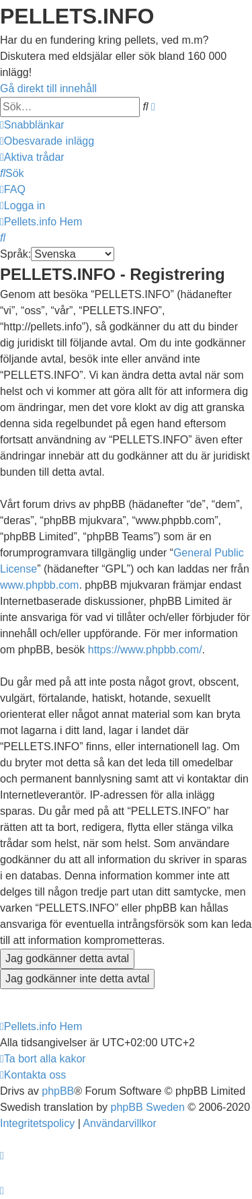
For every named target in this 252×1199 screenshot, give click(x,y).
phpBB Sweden (148, 1107)
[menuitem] (47, 141)
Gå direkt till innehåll (48, 88)
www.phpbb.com (39, 585)
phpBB (58, 1091)
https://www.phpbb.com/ (145, 649)
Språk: (15, 254)
